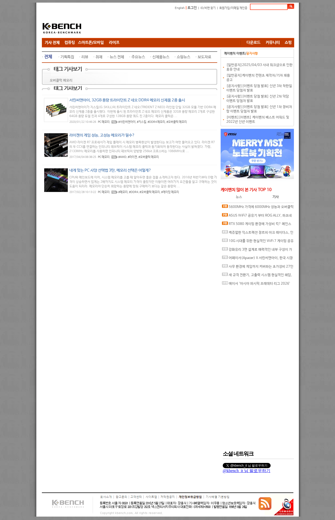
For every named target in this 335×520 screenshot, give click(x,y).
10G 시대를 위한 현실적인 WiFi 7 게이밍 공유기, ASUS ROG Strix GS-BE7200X (258, 242)
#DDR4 (133, 192)
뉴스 (239, 197)
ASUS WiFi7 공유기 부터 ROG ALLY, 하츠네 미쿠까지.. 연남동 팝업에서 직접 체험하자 (257, 216)
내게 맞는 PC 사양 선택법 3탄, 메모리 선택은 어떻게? (110, 170)
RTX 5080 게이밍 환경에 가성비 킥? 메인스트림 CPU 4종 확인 (256, 225)
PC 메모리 (104, 122)
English (180, 8)
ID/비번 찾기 (208, 8)
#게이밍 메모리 (170, 192)
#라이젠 (132, 157)
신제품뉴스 (160, 57)
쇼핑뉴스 (183, 57)
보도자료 (204, 57)
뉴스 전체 (117, 57)
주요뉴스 (138, 57)
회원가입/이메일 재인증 (233, 8)
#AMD (122, 157)
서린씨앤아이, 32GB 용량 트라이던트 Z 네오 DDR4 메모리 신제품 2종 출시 (127, 100)
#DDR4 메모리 (156, 122)
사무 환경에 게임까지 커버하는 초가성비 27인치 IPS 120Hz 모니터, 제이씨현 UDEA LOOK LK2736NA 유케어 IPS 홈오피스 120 (257, 267)
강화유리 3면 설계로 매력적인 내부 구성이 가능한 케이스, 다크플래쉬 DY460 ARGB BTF (257, 250)
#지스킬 (141, 122)
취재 (99, 57)
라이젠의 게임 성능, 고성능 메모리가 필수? (102, 135)
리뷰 (84, 57)
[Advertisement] (199, 25)
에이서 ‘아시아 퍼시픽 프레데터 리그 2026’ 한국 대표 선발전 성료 (256, 284)
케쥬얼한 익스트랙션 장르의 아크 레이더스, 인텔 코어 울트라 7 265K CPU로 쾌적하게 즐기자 (257, 233)
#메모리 (123, 192)
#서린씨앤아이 (127, 122)
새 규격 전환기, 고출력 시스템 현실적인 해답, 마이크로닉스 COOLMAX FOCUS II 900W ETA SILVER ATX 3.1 (257, 276)
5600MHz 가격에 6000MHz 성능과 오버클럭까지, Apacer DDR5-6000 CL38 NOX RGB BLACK (258, 208)
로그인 (192, 8)
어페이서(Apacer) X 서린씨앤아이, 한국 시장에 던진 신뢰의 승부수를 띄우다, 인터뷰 (257, 259)
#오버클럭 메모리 (176, 122)
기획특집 (67, 57)
